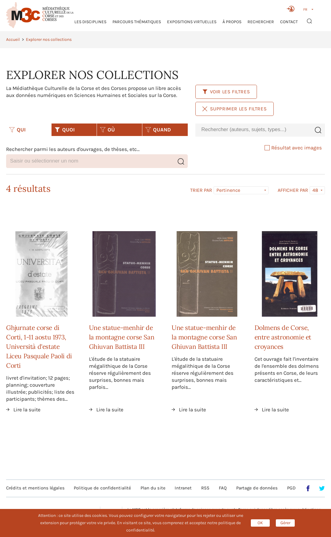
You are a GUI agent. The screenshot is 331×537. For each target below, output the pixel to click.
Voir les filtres (226, 92)
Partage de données (257, 488)
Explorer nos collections (49, 39)
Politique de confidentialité (102, 488)
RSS (205, 488)
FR (305, 9)
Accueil (13, 39)
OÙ (107, 130)
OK (260, 522)
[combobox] (253, 130)
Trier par (201, 190)
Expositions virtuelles (191, 21)
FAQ (223, 488)
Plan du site (153, 488)
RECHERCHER (260, 21)
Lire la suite (27, 409)
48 (315, 190)
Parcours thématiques (136, 21)
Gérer (285, 522)
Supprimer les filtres (234, 109)
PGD (291, 488)
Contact (289, 21)
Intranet (183, 488)
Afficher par (293, 190)
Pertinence (228, 190)
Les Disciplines (90, 21)
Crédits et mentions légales (35, 488)
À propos (231, 21)
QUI (17, 130)
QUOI (65, 130)
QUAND (158, 130)
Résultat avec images (293, 148)
